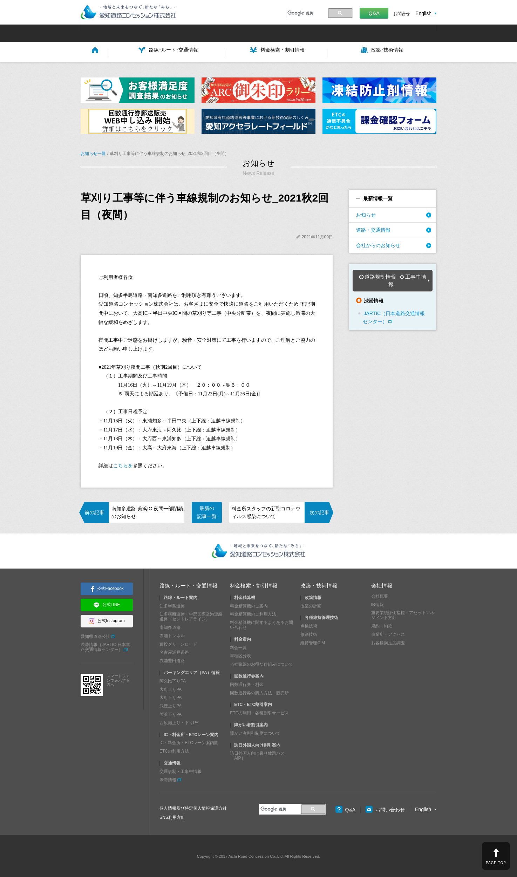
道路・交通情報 (373, 229)
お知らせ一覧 (93, 152)
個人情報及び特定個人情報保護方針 (193, 807)
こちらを (123, 464)
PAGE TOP (496, 863)
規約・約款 (381, 625)
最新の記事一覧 (207, 511)
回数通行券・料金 (247, 683)
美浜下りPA (170, 713)
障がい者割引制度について (255, 732)
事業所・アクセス (388, 633)
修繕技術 (308, 633)
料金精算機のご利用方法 (253, 613)
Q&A (374, 13)
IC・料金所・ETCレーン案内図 (188, 741)
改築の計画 (310, 604)
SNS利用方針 (172, 816)
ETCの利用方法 (174, 750)
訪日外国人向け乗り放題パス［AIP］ (257, 755)
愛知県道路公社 (95, 635)
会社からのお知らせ (378, 244)
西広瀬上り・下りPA (178, 721)
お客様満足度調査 (388, 641)
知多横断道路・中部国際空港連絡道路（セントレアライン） (191, 615)
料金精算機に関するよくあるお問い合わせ (261, 624)
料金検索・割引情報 (253, 584)
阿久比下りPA (172, 680)
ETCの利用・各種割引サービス (259, 711)
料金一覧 (238, 646)
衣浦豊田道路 (172, 659)
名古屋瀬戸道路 (174, 651)
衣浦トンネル (172, 634)
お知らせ (366, 214)
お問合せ (401, 13)
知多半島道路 (172, 604)
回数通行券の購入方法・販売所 (259, 691)
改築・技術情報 (318, 584)
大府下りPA (170, 696)
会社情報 (381, 584)
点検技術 (308, 625)
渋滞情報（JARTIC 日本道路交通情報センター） (105, 646)
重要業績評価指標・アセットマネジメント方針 (402, 614)
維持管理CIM (312, 641)
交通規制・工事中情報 (180, 770)
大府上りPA (170, 688)
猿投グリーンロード (178, 642)
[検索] (306, 13)
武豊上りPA (170, 704)
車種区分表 (240, 654)
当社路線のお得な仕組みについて (261, 663)
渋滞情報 (167, 778)
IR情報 (377, 603)
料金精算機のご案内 (249, 604)
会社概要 (379, 595)
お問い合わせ (385, 808)
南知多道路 (170, 626)
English (423, 13)
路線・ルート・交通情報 (188, 584)
